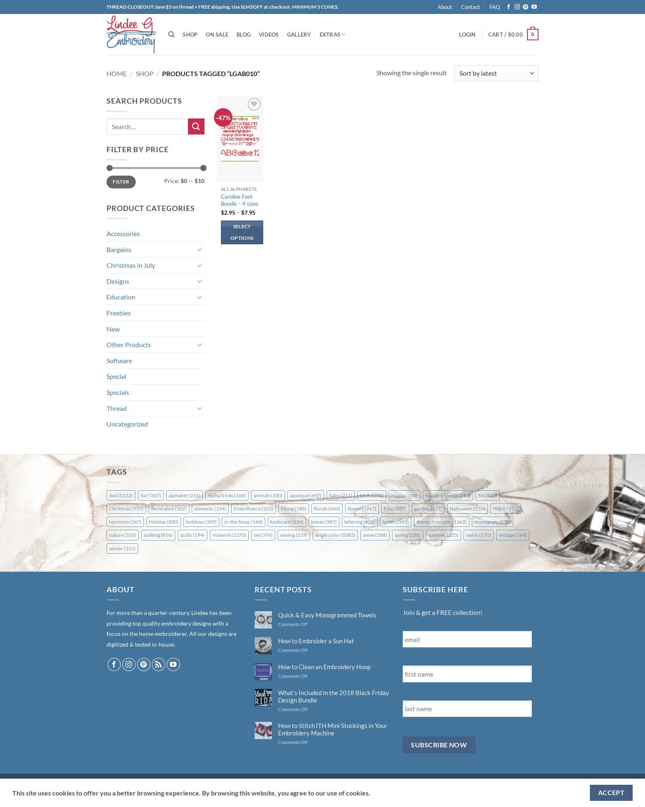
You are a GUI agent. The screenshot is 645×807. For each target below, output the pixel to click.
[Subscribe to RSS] (158, 664)
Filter (121, 182)
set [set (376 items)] (263, 535)
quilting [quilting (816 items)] (158, 535)
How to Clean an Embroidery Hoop (324, 666)
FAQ (495, 7)
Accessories (123, 233)
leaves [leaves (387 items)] (324, 522)
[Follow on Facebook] (508, 7)
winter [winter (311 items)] (122, 548)
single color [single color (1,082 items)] (335, 535)
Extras (333, 34)
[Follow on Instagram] (517, 7)
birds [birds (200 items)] (372, 495)
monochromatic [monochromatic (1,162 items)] (441, 522)
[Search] (171, 34)
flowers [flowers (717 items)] (362, 509)
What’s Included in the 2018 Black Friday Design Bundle (333, 696)
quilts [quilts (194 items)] (192, 535)
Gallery (299, 34)
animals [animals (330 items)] (268, 495)
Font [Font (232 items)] (395, 509)
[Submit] (196, 126)
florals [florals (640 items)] (327, 509)
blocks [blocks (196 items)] (404, 495)
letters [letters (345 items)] (396, 522)
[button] (467, 34)
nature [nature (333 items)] (122, 535)
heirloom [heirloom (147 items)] (125, 522)
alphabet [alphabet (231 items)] (184, 495)
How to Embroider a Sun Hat (316, 641)
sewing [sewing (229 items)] (294, 535)
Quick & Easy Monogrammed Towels (327, 615)
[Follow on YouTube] (534, 7)
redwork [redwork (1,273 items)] (229, 535)
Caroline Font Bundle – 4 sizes (239, 200)
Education (121, 297)
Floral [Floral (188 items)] (293, 509)
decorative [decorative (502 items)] (169, 509)
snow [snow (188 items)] (375, 535)
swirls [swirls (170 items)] (478, 535)
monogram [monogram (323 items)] (492, 522)
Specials (118, 392)
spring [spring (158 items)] (407, 535)
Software (119, 360)
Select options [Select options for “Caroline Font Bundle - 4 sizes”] (241, 232)
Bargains (119, 249)
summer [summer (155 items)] (443, 535)
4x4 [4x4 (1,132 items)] (121, 495)
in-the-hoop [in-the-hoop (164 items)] (243, 522)
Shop (190, 34)
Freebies (119, 313)
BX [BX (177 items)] (487, 495)
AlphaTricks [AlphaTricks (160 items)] (227, 495)
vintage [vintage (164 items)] (513, 535)
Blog (244, 34)
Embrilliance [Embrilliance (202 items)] (254, 509)
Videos (269, 34)
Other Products (129, 344)
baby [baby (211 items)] (341, 495)
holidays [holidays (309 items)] (201, 522)
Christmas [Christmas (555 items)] (126, 509)
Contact (470, 7)
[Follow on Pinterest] (525, 7)
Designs (118, 281)
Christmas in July (131, 265)
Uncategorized (127, 424)
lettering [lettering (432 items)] (359, 522)
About (445, 7)
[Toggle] (199, 249)
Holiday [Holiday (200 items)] (164, 522)
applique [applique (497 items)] (306, 495)
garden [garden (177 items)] (428, 509)
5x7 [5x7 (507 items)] (150, 495)
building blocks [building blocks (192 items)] (448, 495)
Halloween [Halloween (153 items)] (467, 509)
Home (117, 73)
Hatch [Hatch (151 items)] (506, 509)
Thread (117, 408)
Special (116, 376)
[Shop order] (496, 73)
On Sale (217, 34)
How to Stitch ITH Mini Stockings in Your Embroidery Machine (332, 729)
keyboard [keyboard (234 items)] (287, 522)
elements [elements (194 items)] (210, 509)
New (113, 329)
